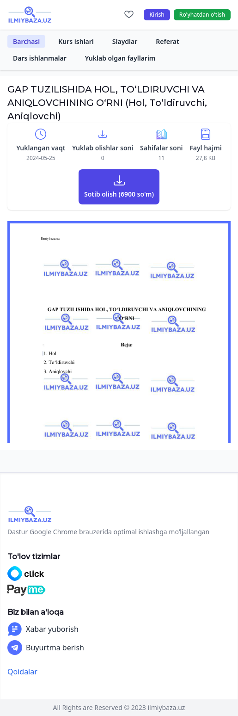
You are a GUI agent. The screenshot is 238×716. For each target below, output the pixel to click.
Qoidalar (22, 672)
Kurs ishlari (76, 41)
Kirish (157, 15)
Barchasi (26, 41)
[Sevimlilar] (128, 14)
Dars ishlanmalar (40, 58)
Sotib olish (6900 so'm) (119, 194)
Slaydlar (125, 41)
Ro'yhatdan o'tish (202, 15)
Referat (167, 41)
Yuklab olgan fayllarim (120, 58)
